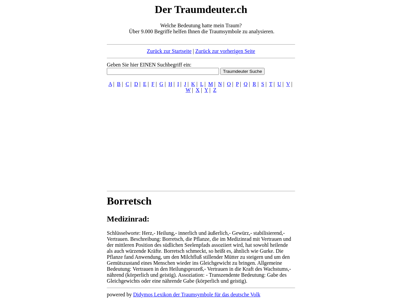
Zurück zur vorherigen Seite (225, 51)
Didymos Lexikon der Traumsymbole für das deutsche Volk (196, 294)
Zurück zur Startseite (169, 51)
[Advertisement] (66, 102)
